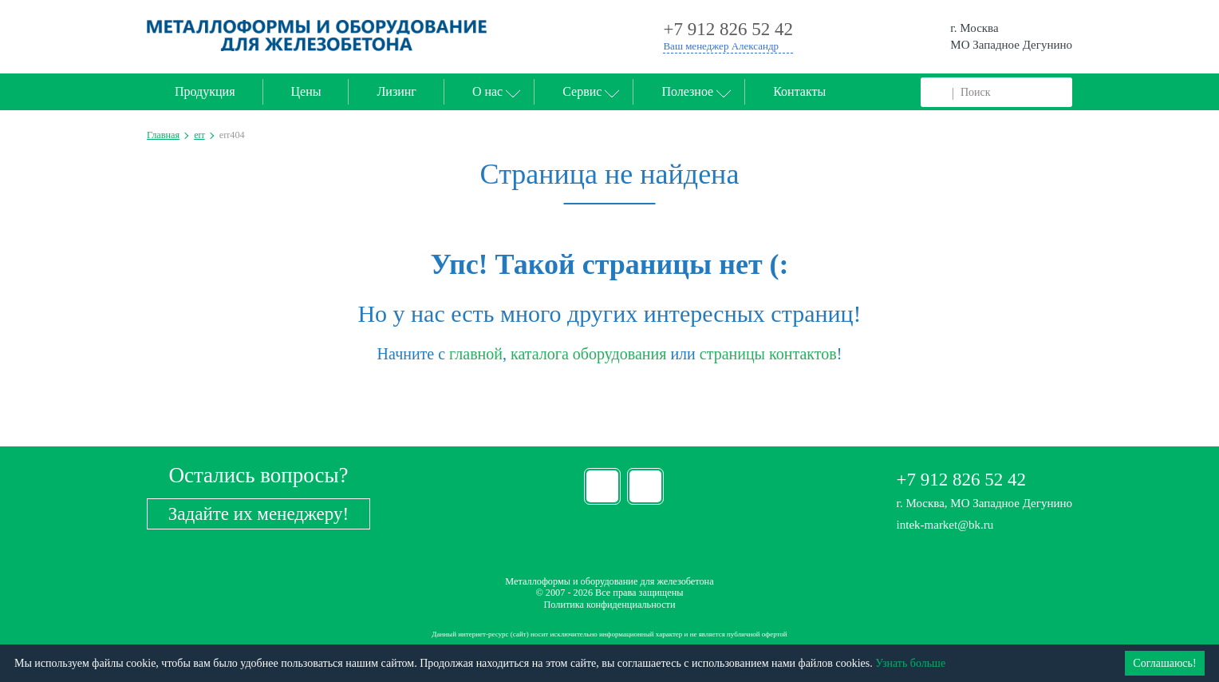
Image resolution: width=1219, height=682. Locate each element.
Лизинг (396, 91)
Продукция (205, 91)
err (199, 135)
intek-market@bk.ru (945, 524)
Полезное (687, 91)
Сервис (582, 91)
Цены (306, 91)
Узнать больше (910, 663)
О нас (487, 91)
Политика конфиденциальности (609, 604)
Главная (163, 135)
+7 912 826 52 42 (961, 479)
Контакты (799, 91)
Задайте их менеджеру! (258, 514)
